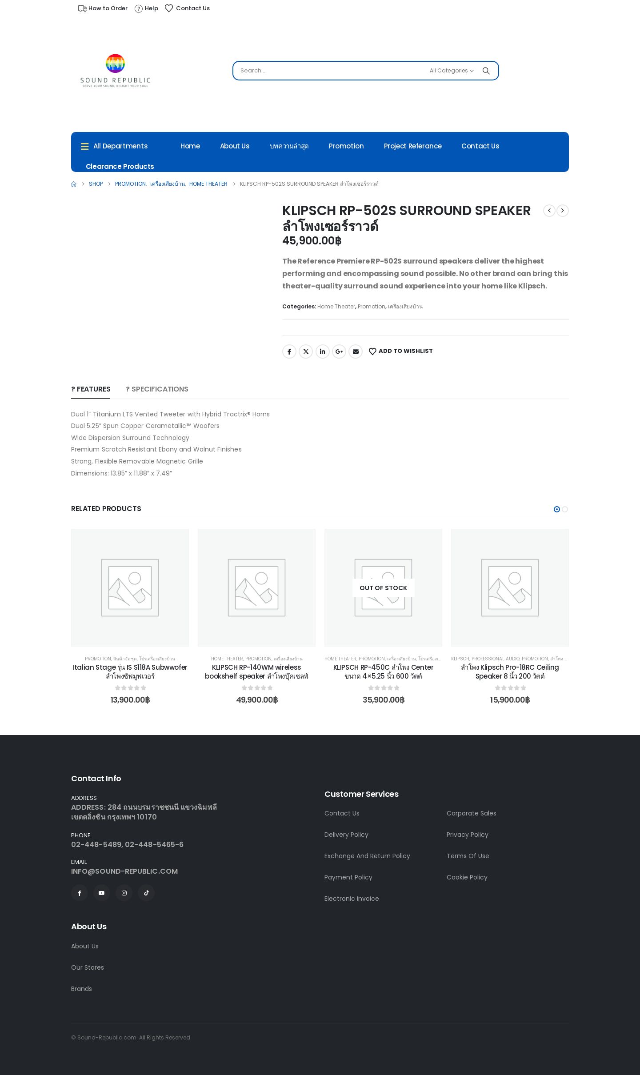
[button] (557, 509)
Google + (339, 351)
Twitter (306, 351)
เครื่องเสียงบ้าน (405, 306)
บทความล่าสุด (289, 146)
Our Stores (87, 967)
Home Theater (336, 306)
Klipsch (460, 658)
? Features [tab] (90, 389)
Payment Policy (348, 877)
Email (355, 351)
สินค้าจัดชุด (125, 658)
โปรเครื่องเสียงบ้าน (157, 658)
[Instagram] (124, 892)
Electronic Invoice (351, 898)
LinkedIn (323, 351)
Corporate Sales (471, 813)
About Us (235, 146)
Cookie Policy (467, 877)
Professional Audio (496, 658)
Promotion (346, 146)
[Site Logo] (115, 72)
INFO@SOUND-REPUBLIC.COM (124, 871)
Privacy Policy (467, 834)
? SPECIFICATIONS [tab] (157, 389)
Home (190, 146)
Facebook (289, 351)
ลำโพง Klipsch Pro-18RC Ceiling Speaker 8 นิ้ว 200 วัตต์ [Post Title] (510, 672)
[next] (562, 210)
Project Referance (413, 146)
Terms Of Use (468, 855)
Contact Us (480, 146)
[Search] (486, 71)
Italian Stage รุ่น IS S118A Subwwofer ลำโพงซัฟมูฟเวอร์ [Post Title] (130, 672)
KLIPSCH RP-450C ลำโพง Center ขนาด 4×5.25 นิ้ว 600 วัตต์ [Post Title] (383, 672)
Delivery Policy (346, 834)
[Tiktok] (146, 892)
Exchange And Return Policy (367, 855)
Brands (81, 988)
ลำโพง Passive (566, 658)
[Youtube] (101, 892)
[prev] (549, 210)
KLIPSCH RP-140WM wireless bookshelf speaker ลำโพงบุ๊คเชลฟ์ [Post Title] (256, 672)
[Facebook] (79, 892)
